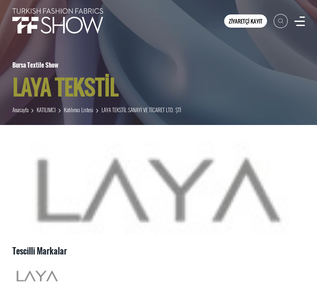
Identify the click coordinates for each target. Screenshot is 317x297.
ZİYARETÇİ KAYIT (246, 21)
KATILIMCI (46, 110)
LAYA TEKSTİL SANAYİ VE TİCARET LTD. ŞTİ (141, 110)
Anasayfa (20, 110)
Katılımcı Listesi (78, 110)
